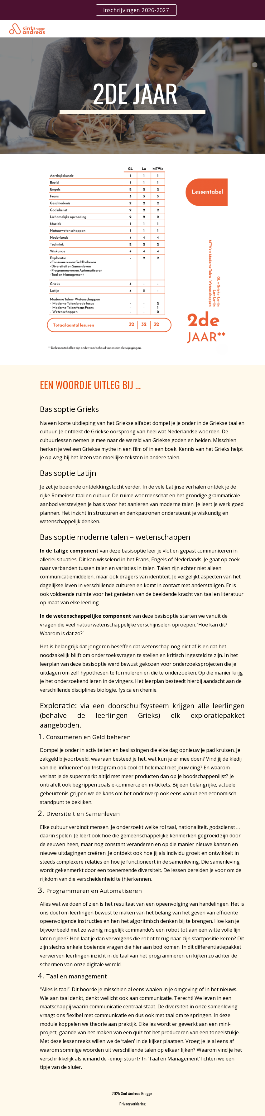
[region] (132, 10)
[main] (132, 95)
